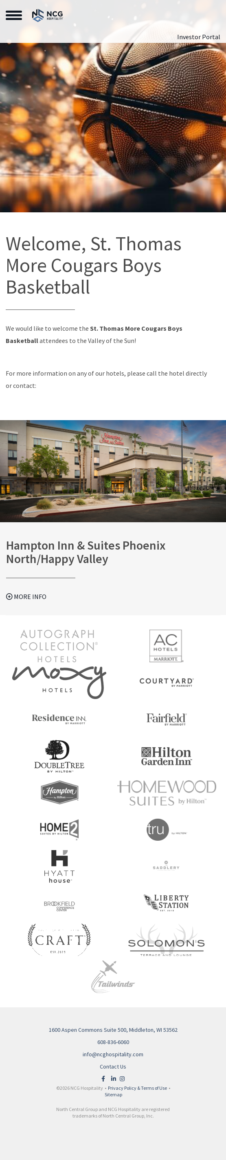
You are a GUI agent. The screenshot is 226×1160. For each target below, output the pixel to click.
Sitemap (113, 1094)
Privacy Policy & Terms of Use (137, 1088)
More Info (26, 596)
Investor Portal (198, 37)
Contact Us (113, 1066)
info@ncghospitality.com (113, 1054)
